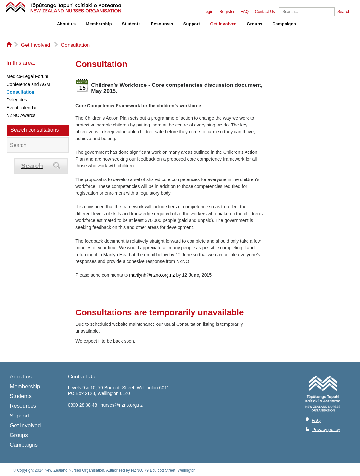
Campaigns (284, 24)
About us (66, 24)
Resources (162, 24)
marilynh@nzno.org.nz (152, 275)
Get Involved (223, 24)
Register (226, 11)
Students (131, 24)
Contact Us (265, 11)
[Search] (307, 11)
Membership (99, 24)
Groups (254, 24)
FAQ (245, 11)
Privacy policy (326, 429)
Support (191, 24)
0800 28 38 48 (82, 405)
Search (343, 11)
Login (208, 11)
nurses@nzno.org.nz (122, 405)
